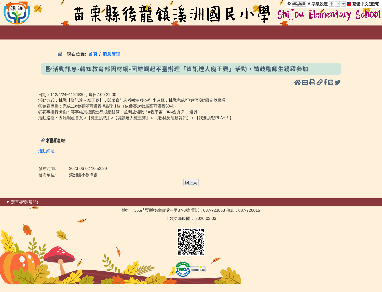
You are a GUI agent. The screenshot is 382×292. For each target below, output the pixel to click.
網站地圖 (299, 4)
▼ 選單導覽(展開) (22, 202)
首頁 (93, 54)
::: (197, 32)
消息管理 (111, 54)
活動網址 (46, 151)
